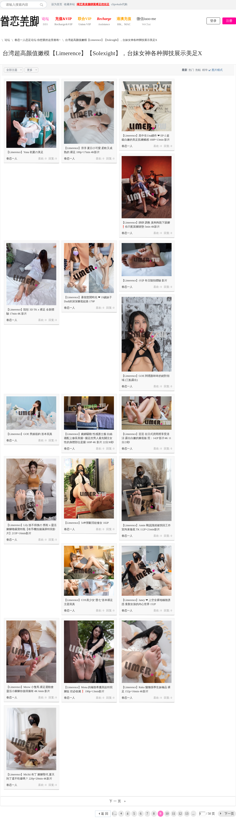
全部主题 (11, 70)
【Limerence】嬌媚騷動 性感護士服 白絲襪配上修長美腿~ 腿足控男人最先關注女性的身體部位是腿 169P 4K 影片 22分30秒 (89, 438)
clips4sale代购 (119, 4)
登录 (213, 20)
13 (186, 813)
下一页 (229, 813)
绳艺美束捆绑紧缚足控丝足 (93, 4)
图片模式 (217, 70)
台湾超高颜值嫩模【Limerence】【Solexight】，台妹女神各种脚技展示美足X (111, 40)
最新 (184, 70)
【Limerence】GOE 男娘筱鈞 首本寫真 (29, 434)
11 (173, 813)
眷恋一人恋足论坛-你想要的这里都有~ (38, 40)
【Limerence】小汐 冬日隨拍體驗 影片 (144, 280)
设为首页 (56, 4)
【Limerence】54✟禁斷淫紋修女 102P (86, 522)
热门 (191, 70)
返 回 (104, 813)
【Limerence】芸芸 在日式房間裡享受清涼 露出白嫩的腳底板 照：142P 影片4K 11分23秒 (146, 438)
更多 (29, 70)
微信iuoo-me (146, 19)
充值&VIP (63, 19)
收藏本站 (69, 4)
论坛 (45, 19)
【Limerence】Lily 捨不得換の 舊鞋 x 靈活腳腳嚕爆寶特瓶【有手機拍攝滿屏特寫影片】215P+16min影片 (31, 529)
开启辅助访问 (235, 4)
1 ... (114, 813)
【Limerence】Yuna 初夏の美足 (24, 152)
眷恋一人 (11, 158)
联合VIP (84, 19)
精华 (205, 70)
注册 (229, 20)
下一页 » (118, 801)
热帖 (198, 70)
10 (167, 813)
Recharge (104, 19)
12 (180, 813)
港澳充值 (124, 19)
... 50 (193, 814)
